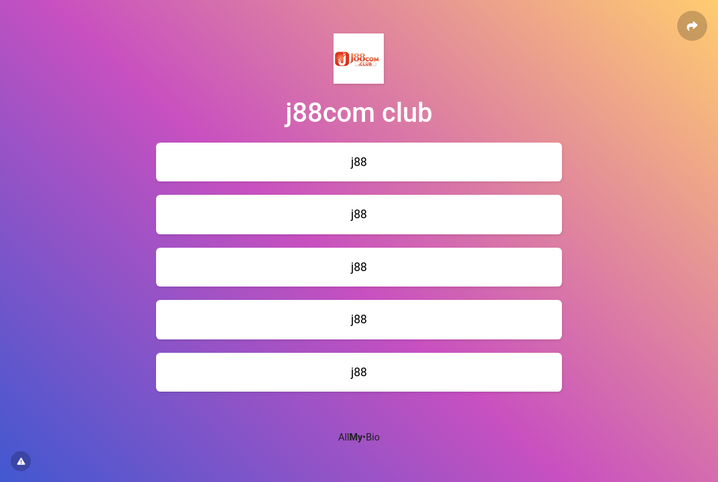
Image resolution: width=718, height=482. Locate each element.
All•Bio (359, 437)
